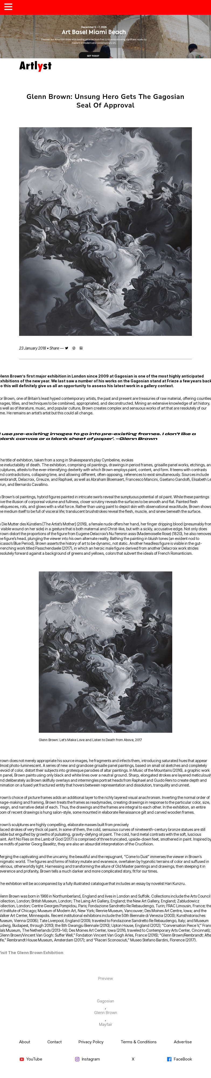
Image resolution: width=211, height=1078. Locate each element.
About (24, 1041)
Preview (105, 978)
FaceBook (179, 1059)
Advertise (183, 1041)
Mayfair (105, 1024)
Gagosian (105, 1001)
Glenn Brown (105, 1012)
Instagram (87, 1059)
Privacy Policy (91, 1041)
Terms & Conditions (139, 1041)
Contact (54, 1041)
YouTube (30, 1059)
